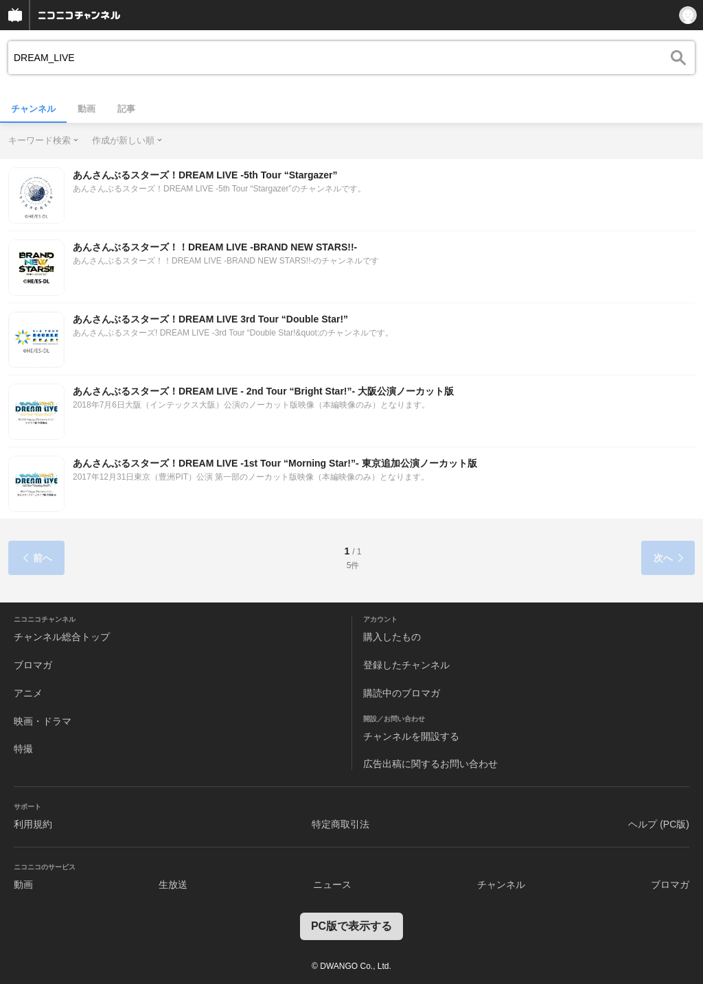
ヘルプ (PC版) (658, 824)
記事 (126, 109)
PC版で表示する (351, 926)
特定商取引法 (340, 824)
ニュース (332, 884)
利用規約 (33, 824)
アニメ (28, 693)
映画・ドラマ (42, 721)
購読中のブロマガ (401, 693)
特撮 (23, 748)
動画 (86, 109)
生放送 (173, 884)
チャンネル (33, 109)
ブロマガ (33, 664)
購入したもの (392, 636)
